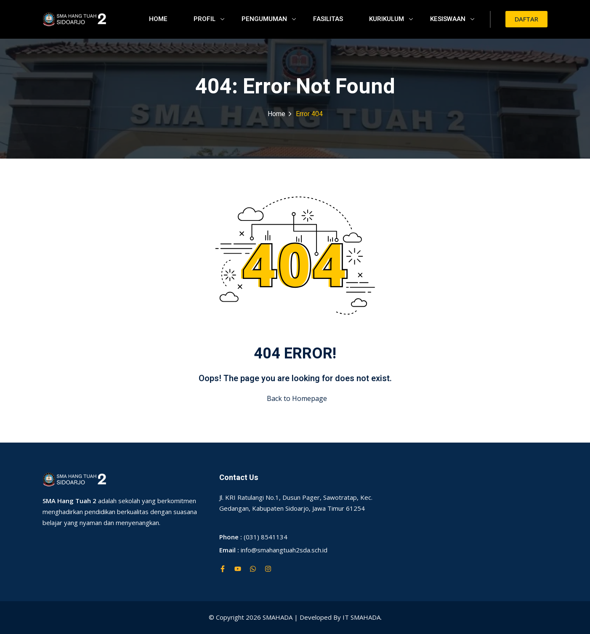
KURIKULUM (391, 19)
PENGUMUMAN (269, 19)
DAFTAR (526, 19)
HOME (158, 19)
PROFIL (209, 19)
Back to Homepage (295, 398)
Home (276, 114)
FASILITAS (328, 19)
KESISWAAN (452, 19)
